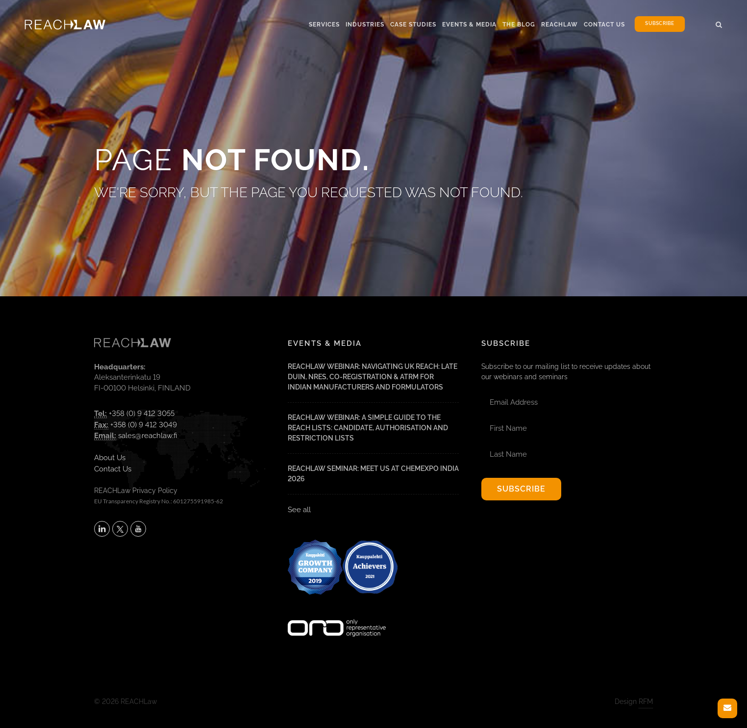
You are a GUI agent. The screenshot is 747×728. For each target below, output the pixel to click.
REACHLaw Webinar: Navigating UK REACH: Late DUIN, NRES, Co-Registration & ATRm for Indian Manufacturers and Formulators (372, 377)
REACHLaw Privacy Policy (135, 490)
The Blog (518, 24)
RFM (646, 701)
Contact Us (604, 24)
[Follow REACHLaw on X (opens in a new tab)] (120, 529)
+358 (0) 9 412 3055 (141, 413)
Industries (365, 24)
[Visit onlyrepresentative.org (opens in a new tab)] (337, 615)
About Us (109, 457)
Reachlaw (559, 24)
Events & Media (469, 24)
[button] (719, 23)
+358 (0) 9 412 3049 (143, 424)
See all (299, 509)
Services (324, 24)
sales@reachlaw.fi (147, 435)
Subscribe (659, 23)
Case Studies (413, 24)
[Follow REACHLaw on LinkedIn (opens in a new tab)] (102, 529)
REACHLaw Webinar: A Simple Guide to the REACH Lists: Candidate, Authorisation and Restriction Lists (368, 428)
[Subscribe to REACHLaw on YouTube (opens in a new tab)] (138, 529)
